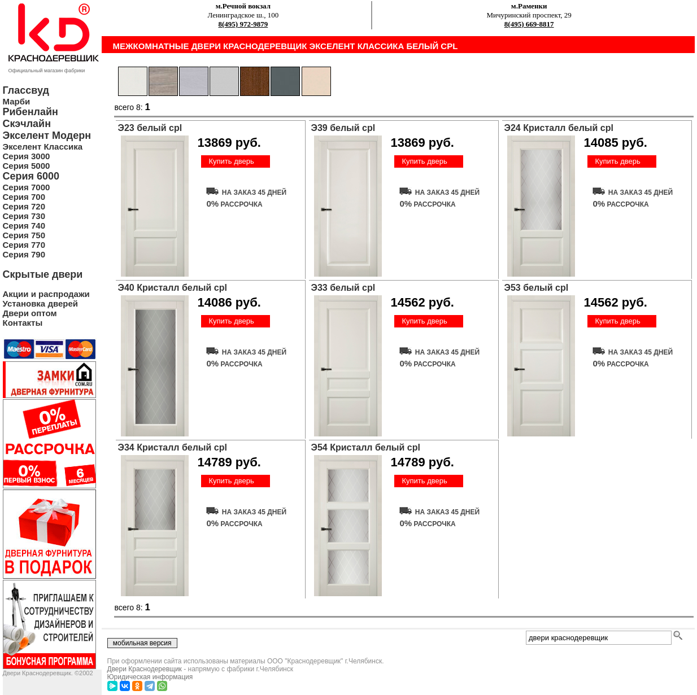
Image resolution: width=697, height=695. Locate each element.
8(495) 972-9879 (243, 24)
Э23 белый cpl (150, 128)
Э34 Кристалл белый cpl (172, 447)
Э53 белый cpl (536, 287)
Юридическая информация (150, 677)
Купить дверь (231, 161)
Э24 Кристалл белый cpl (558, 128)
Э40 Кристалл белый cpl (172, 287)
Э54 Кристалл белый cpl (365, 447)
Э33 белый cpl (343, 287)
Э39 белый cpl (343, 128)
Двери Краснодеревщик (144, 669)
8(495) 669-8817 (529, 24)
